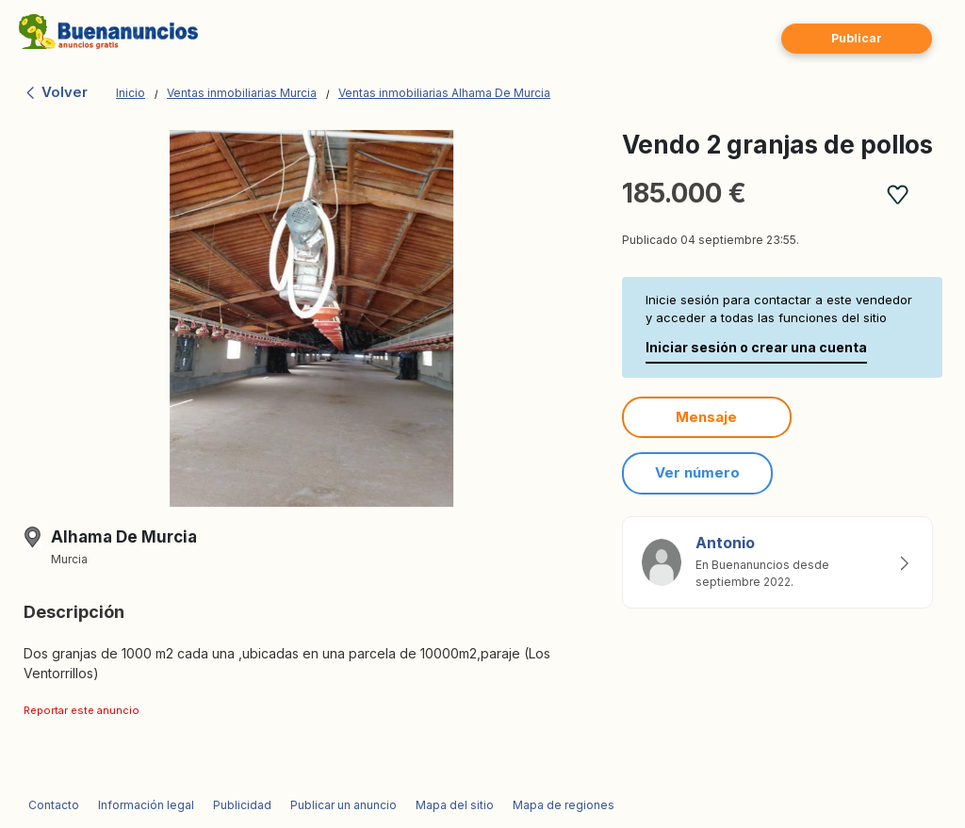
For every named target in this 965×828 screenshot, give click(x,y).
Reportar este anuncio (81, 710)
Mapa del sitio (455, 805)
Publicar (856, 38)
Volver (56, 92)
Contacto (53, 805)
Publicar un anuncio (343, 805)
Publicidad (242, 805)
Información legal (146, 805)
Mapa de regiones (563, 805)
